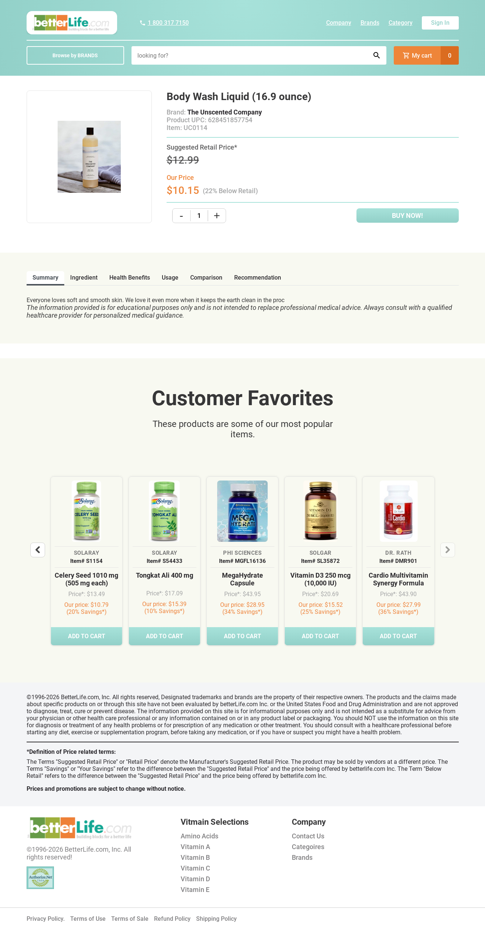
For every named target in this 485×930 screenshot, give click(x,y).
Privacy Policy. (46, 918)
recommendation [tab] (257, 277)
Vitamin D (195, 879)
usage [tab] (170, 277)
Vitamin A (195, 847)
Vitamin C (195, 868)
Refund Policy (172, 918)
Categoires (308, 847)
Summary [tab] (45, 277)
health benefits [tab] (129, 277)
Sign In (440, 22)
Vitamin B (195, 857)
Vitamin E (195, 889)
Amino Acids (199, 836)
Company (338, 22)
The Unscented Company (224, 112)
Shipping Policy (216, 918)
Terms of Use (88, 918)
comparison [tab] (206, 277)
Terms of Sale (129, 918)
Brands (370, 22)
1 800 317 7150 (164, 22)
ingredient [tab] (84, 277)
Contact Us (308, 836)
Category (401, 22)
